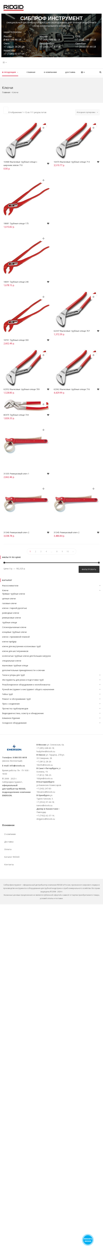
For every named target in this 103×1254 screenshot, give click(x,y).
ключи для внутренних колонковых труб (21, 646)
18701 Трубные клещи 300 (16, 340)
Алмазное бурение (11, 718)
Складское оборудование (14, 723)
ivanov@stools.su (47, 792)
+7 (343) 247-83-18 (50, 46)
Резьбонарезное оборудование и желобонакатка (26, 684)
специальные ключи (11, 660)
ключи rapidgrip (9, 641)
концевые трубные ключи (14, 632)
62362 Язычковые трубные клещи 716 (71, 389)
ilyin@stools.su (46, 778)
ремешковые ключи (11, 617)
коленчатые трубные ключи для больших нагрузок (26, 656)
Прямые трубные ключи (13, 593)
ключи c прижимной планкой (16, 636)
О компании (10, 834)
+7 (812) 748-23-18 (85, 39)
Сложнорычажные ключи (14, 627)
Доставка (8, 841)
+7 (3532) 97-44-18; (45, 802)
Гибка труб (7, 694)
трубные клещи (9, 622)
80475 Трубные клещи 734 (16, 415)
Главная (6, 92)
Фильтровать (89, 569)
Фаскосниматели (10, 585)
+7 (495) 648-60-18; (45, 748)
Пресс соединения (11, 703)
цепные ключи (9, 598)
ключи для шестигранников (15, 651)
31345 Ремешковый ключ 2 (66, 532)
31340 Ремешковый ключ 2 (16, 532)
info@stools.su (17, 765)
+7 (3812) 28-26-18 (14, 46)
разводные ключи (10, 613)
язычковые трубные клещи (15, 665)
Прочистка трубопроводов (15, 708)
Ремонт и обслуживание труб (16, 699)
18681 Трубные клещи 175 (16, 223)
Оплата (7, 849)
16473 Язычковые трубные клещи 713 (71, 162)
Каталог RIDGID (12, 856)
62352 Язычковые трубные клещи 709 (21, 389)
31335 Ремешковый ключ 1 (16, 474)
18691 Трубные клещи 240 (16, 282)
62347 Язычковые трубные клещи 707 (71, 331)
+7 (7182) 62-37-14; (45, 815)
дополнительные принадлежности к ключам (23, 670)
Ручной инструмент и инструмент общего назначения (28, 689)
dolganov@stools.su (45, 819)
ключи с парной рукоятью (14, 608)
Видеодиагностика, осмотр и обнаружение (23, 713)
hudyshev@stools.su (45, 751)
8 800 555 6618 (20, 757)
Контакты (9, 864)
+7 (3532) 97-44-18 (85, 46)
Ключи (5, 590)
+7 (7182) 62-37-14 (14, 53)
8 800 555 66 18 (12, 39)
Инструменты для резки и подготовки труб (23, 679)
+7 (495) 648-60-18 (50, 39)
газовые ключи (9, 603)
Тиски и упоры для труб (13, 675)
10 (68, 551)
